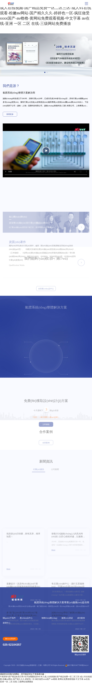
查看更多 (10, 114)
